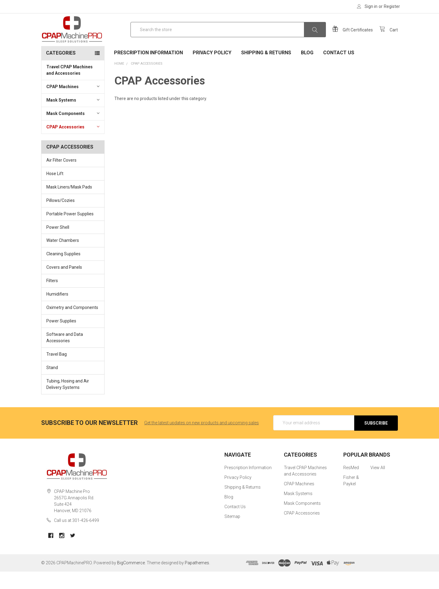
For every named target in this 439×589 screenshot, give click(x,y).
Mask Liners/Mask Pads (69, 204)
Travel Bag (56, 371)
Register (392, 6)
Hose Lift (54, 191)
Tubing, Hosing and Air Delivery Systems (67, 402)
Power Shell (57, 244)
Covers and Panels (64, 284)
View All (377, 485)
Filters (52, 298)
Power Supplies (61, 338)
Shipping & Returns (266, 70)
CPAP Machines (72, 104)
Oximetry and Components (72, 325)
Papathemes (197, 580)
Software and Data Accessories (64, 355)
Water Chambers (62, 258)
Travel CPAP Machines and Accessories (69, 87)
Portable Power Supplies (70, 231)
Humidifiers (57, 311)
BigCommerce (131, 580)
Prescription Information (148, 70)
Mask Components (72, 131)
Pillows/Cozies (60, 218)
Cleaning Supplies (63, 271)
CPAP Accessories (72, 144)
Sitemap (232, 534)
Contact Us (338, 70)
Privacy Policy (212, 70)
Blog (307, 70)
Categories (61, 71)
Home (119, 81)
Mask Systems (72, 117)
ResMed (351, 485)
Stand (52, 385)
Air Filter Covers (61, 177)
